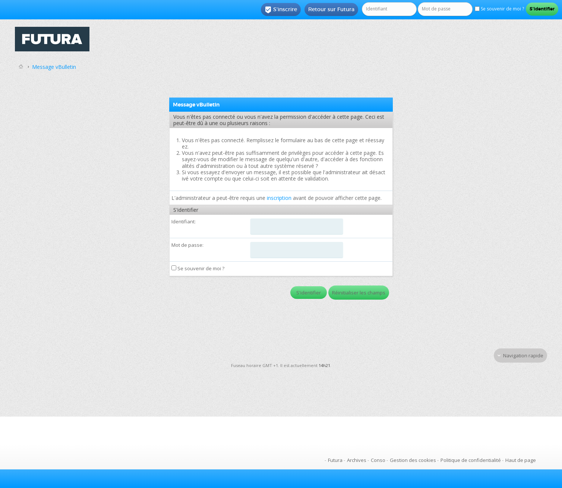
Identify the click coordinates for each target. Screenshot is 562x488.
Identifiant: (183, 221)
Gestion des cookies (413, 460)
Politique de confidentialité (471, 460)
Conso (378, 460)
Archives (356, 460)
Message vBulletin (54, 66)
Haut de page (520, 460)
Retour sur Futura (331, 9)
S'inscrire (281, 9)
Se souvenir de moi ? (197, 268)
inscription (279, 197)
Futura (335, 460)
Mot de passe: (187, 245)
